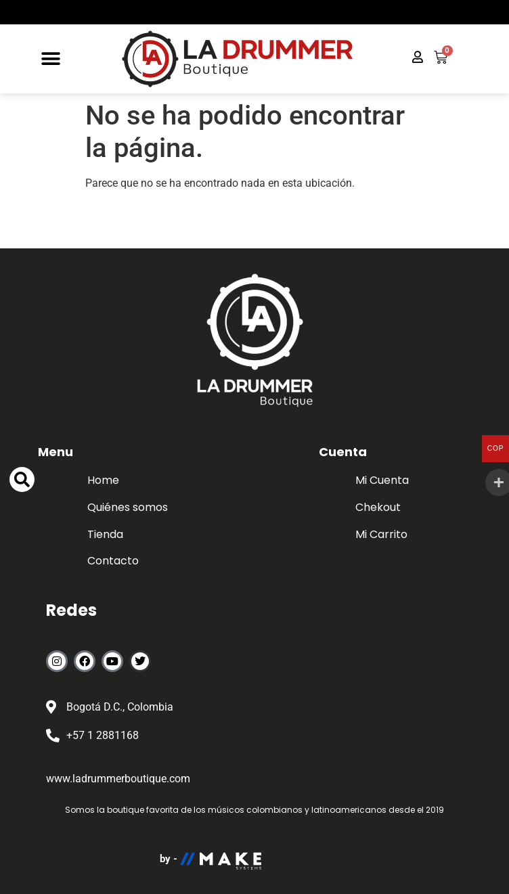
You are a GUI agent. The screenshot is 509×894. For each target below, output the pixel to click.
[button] (51, 59)
